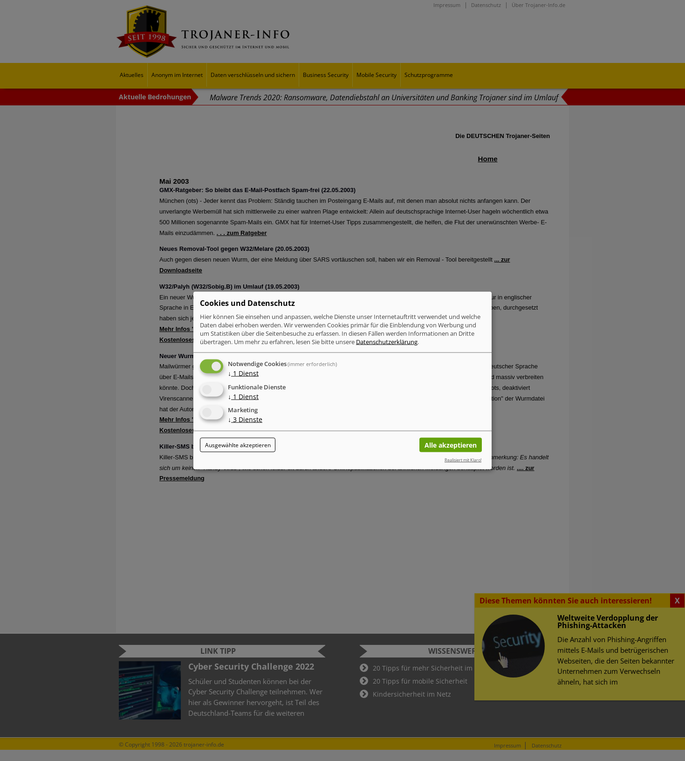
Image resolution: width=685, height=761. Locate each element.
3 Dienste (245, 419)
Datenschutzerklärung (387, 341)
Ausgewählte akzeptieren (238, 445)
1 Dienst (243, 372)
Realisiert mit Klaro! (463, 460)
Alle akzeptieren (451, 445)
